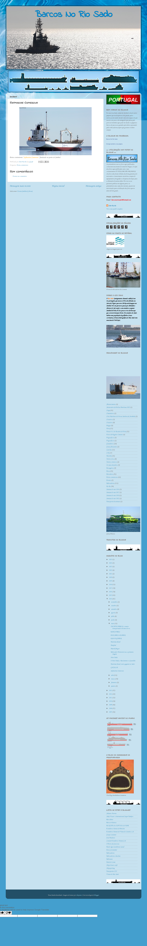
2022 (110, 570)
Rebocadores (110, 483)
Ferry (108, 429)
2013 (110, 690)
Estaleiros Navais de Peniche (115, 829)
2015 (110, 595)
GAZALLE (114, 668)
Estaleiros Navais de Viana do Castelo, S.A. (120, 832)
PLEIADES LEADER (118, 635)
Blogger (96, 895)
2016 (110, 592)
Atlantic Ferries (111, 813)
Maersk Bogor (115, 649)
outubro (113, 606)
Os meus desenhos (112, 465)
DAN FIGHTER (116, 639)
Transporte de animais (113, 502)
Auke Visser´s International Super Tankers (119, 817)
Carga (108, 410)
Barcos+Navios (111, 823)
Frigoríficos (110, 441)
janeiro (113, 686)
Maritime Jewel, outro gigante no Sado (123, 664)
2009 (110, 705)
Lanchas (109, 450)
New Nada (114, 657)
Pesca (108, 471)
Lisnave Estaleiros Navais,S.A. (116, 841)
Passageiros (110, 468)
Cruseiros (109, 420)
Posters (108, 480)
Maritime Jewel (115, 642)
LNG (108, 453)
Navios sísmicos (111, 462)
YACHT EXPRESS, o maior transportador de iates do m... (121, 628)
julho (113, 616)
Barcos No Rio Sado (112, 139)
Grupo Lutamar (111, 835)
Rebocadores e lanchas (113, 856)
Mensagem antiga (93, 186)
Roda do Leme (110, 862)
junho (113, 620)
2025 (110, 560)
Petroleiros (109, 474)
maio (112, 624)
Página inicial (58, 186)
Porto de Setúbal (111, 850)
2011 (110, 698)
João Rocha (112, 206)
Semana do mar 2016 (112, 489)
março (113, 679)
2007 (110, 712)
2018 (110, 585)
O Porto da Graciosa (112, 844)
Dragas (108, 426)
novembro (114, 602)
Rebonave (109, 859)
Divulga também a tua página (114, 144)
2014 (110, 599)
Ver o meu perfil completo (114, 209)
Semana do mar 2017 (112, 492)
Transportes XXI (111, 871)
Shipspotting (110, 868)
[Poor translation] (8, 913)
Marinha (109, 456)
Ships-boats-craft (111, 865)
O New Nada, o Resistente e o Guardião (123, 661)
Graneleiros (110, 444)
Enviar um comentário (20, 176)
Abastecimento (111, 404)
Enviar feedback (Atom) (24, 191)
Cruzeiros (109, 423)
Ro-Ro (108, 486)
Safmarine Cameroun (117, 671)
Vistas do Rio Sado (112, 874)
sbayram (78, 895)
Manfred (113, 645)
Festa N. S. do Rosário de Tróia (116, 432)
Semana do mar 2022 (112, 499)
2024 (110, 563)
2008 (110, 708)
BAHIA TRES (115, 632)
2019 (110, 581)
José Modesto (110, 838)
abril (112, 675)
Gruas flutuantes (111, 447)
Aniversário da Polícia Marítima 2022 (118, 407)
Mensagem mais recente (20, 186)
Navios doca (110, 459)
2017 (110, 588)
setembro (114, 609)
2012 (110, 694)
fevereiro (114, 682)
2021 (110, 574)
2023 (110, 567)
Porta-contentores (22, 165)
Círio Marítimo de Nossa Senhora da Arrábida (120, 416)
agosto (113, 613)
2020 (110, 577)
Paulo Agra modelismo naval (115, 847)
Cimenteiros (110, 413)
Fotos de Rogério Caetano (114, 435)
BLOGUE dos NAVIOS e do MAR (117, 826)
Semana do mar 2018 (112, 496)
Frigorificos (110, 438)
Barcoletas (109, 820)
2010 (110, 701)
